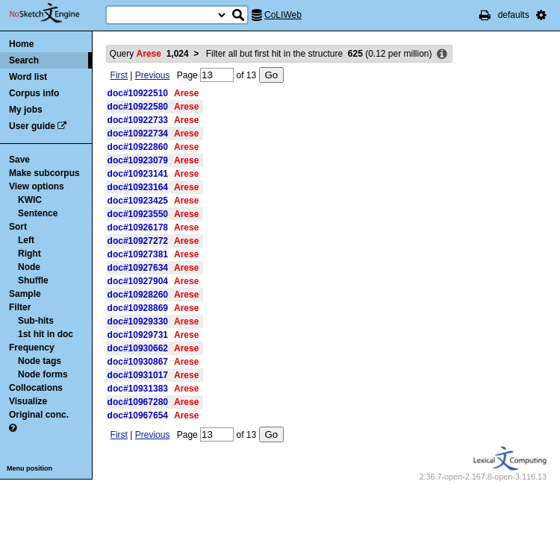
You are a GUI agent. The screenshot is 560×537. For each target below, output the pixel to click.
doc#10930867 (138, 362)
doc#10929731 (138, 335)
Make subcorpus (44, 173)
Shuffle (33, 280)
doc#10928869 (138, 308)
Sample (25, 294)
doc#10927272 (138, 241)
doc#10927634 (138, 268)
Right (29, 253)
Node (29, 267)
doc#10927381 (138, 254)
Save (19, 159)
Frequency (32, 347)
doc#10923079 (138, 160)
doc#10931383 (138, 388)
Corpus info (34, 93)
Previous (152, 75)
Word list (28, 77)
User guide (32, 126)
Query (149, 53)
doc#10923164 (138, 187)
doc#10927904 (138, 281)
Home (21, 44)
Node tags (39, 361)
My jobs (26, 109)
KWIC (30, 200)
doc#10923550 (138, 214)
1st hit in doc (45, 334)
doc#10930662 (138, 348)
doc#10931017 (138, 375)
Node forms (43, 374)
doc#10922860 (138, 147)
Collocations (36, 388)
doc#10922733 (138, 120)
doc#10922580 (138, 106)
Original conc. (39, 414)
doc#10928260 (138, 294)
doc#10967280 (138, 402)
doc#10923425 (138, 200)
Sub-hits (36, 320)
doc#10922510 (138, 93)
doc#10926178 (138, 227)
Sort (18, 227)
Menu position (29, 468)
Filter (20, 307)
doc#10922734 (138, 133)
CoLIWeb (283, 15)
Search (24, 60)
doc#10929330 (138, 321)
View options (36, 186)
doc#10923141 (138, 174)
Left (26, 240)
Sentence (37, 213)
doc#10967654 (138, 415)
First (119, 75)
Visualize (28, 401)
